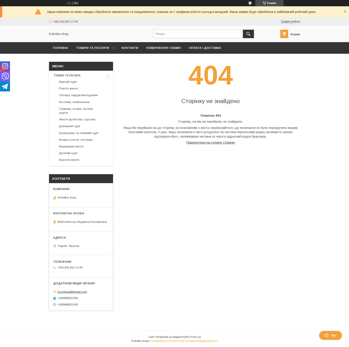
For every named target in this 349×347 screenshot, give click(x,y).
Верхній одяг (68, 81)
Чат (331, 335)
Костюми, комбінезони (74, 102)
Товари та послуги (92, 48)
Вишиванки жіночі (71, 146)
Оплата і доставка (205, 48)
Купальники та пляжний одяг (79, 133)
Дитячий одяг (68, 153)
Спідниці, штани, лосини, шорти (76, 110)
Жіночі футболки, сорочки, (77, 119)
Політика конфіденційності (201, 341)
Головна (60, 48)
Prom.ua (195, 337)
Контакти (130, 48)
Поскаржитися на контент (166, 341)
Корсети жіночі (69, 159)
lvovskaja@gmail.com (72, 291)
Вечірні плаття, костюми (75, 139)
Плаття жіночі (68, 88)
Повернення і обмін (163, 48)
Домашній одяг (69, 126)
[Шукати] (248, 34)
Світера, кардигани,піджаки (78, 95)
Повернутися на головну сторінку (210, 142)
